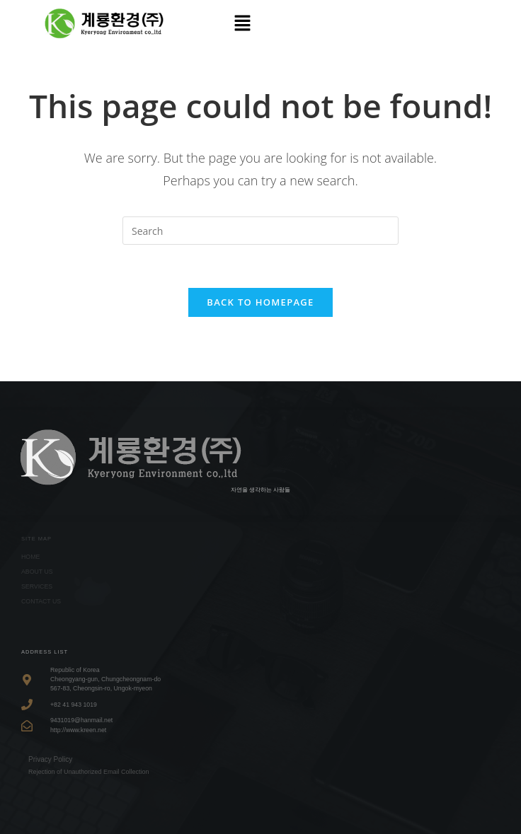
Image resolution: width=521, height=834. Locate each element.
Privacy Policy (50, 759)
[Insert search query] (260, 230)
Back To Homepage (260, 302)
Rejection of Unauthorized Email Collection (88, 771)
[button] (242, 23)
